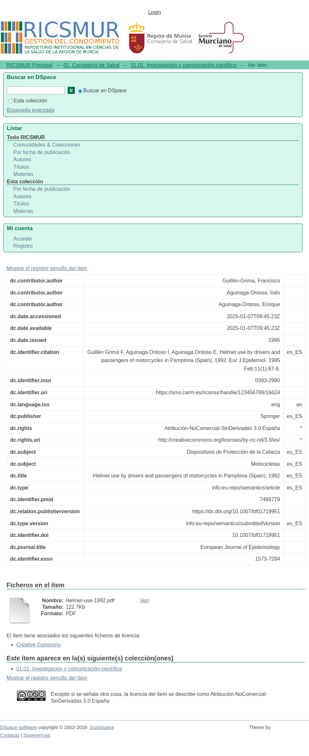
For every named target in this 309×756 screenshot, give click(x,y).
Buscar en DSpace (102, 90)
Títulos (21, 167)
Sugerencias (36, 735)
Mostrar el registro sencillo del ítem (47, 268)
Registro (23, 246)
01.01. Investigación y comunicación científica (183, 65)
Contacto (10, 735)
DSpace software (18, 727)
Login (154, 12)
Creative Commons (38, 644)
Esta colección (27, 100)
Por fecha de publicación (41, 152)
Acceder (23, 238)
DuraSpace (102, 727)
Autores (22, 159)
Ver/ (144, 600)
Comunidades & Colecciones (46, 145)
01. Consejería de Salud (91, 65)
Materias (23, 174)
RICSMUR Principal (29, 65)
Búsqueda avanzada (30, 110)
